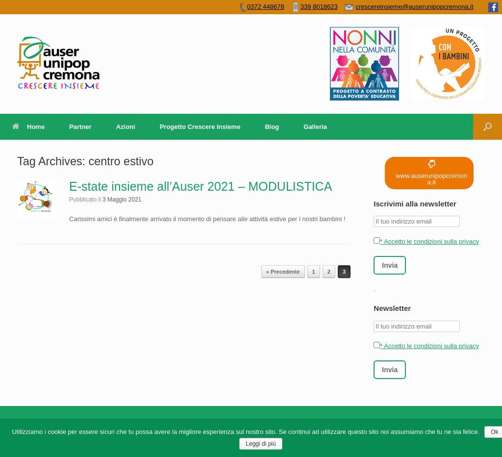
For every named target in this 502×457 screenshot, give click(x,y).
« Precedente (283, 272)
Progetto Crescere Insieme (200, 126)
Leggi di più (261, 443)
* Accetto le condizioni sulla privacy (426, 241)
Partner (80, 126)
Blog (272, 126)
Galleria (315, 126)
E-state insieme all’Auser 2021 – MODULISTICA (200, 186)
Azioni (125, 126)
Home (28, 126)
